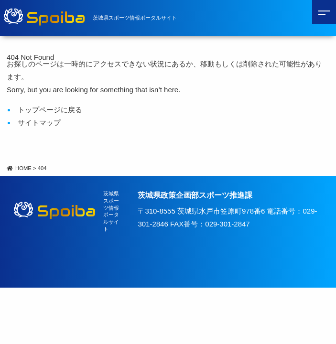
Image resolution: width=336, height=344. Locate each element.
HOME (19, 168)
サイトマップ (39, 122)
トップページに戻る (50, 110)
